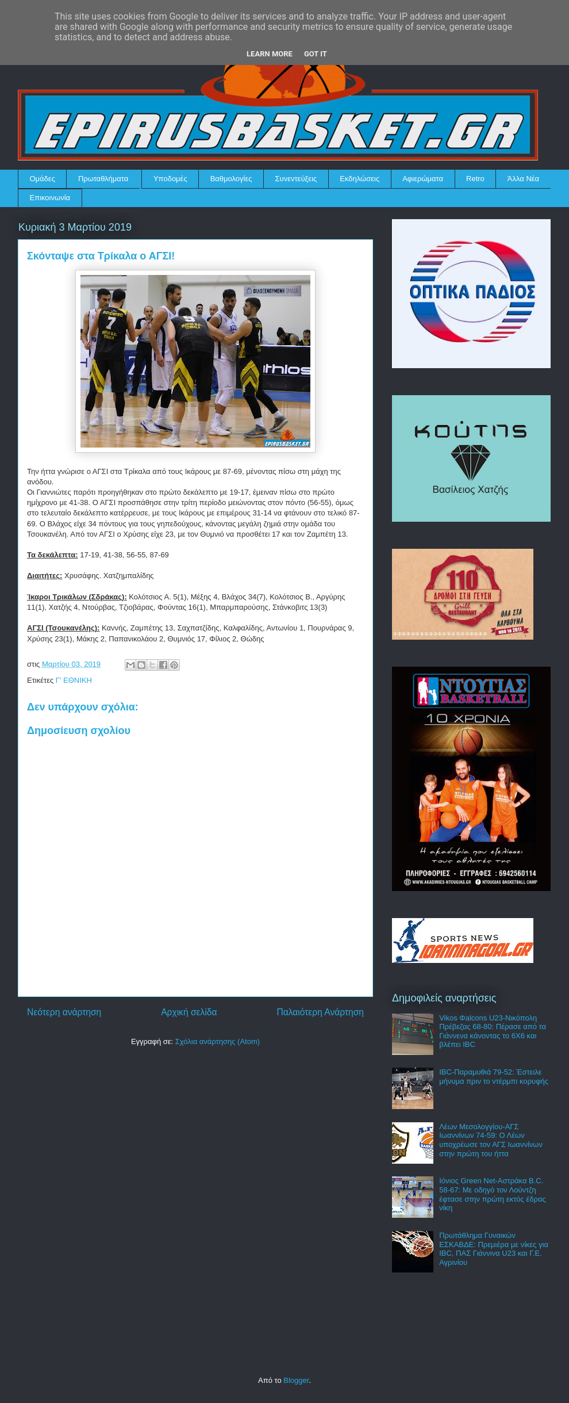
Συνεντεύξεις (296, 178)
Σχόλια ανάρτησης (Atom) (217, 1041)
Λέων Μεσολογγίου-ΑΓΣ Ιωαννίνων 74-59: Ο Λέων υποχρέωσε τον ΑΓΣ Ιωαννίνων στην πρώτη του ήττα (491, 1140)
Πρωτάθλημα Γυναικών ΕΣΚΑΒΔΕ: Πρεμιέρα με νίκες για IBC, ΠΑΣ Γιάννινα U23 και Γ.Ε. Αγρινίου (493, 1249)
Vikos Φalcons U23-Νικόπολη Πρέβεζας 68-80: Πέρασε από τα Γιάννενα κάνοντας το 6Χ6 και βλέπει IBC (492, 1031)
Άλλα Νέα (523, 178)
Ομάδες (42, 178)
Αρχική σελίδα (189, 1012)
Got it (315, 53)
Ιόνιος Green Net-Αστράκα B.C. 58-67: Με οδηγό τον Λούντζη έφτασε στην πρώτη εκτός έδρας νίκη (492, 1194)
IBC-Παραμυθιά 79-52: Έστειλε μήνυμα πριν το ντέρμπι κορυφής (493, 1076)
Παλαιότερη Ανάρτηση (320, 1012)
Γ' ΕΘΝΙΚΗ (74, 680)
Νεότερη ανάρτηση (64, 1012)
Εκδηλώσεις (359, 178)
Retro (475, 178)
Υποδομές (170, 178)
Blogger (296, 1380)
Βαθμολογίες (231, 178)
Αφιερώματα (422, 178)
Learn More (270, 53)
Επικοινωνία (50, 197)
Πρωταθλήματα (103, 178)
